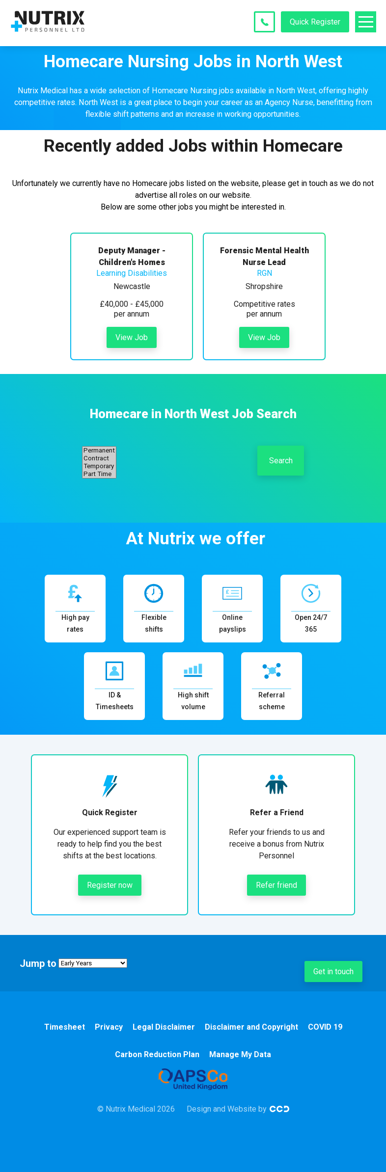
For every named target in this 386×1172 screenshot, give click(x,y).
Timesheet (64, 1027)
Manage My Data (240, 1054)
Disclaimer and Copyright (251, 1027)
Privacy (109, 1027)
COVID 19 (325, 1027)
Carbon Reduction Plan (157, 1054)
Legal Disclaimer (164, 1027)
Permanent (99, 450)
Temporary (99, 466)
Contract (99, 458)
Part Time (99, 474)
